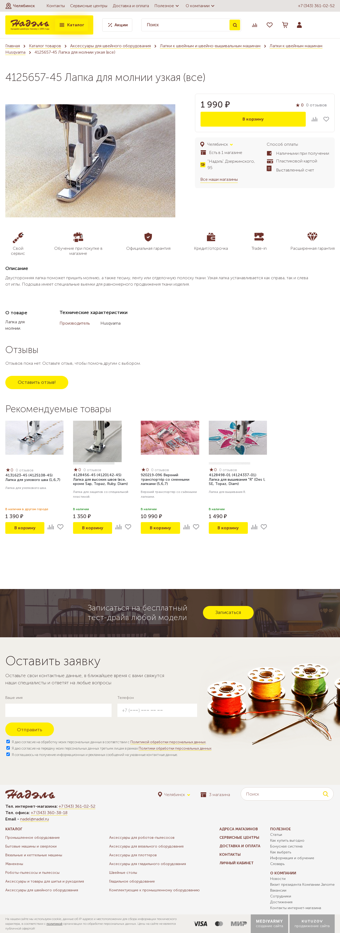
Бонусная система (286, 846)
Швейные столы (123, 872)
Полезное (167, 6)
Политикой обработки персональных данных (168, 742)
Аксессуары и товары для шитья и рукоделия (44, 881)
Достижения (281, 902)
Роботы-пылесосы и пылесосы (32, 872)
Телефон (125, 697)
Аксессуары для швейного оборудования (110, 45)
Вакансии (278, 890)
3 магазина (215, 794)
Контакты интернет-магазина (295, 908)
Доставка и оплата (131, 5)
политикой (54, 924)
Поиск (235, 25)
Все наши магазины (219, 179)
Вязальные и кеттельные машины (33, 855)
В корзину (253, 119)
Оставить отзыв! (37, 382)
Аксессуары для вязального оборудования (146, 846)
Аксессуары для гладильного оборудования (147, 864)
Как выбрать (280, 852)
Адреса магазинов (238, 829)
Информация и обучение (292, 858)
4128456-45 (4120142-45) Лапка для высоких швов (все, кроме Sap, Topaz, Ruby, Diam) (100, 479)
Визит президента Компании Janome (302, 884)
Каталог (71, 25)
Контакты (55, 5)
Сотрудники (280, 896)
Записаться (228, 612)
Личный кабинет (236, 863)
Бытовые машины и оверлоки (31, 846)
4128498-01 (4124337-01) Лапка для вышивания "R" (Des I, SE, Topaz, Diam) (237, 479)
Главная (12, 45)
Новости (278, 878)
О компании (201, 6)
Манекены (14, 864)
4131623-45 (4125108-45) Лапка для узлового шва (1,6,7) (32, 477)
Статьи (276, 834)
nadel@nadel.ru (34, 819)
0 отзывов (316, 105)
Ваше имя (14, 697)
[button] (20, 6)
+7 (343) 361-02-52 (316, 5)
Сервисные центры (88, 5)
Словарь (277, 864)
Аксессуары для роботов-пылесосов (142, 837)
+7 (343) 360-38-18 (49, 812)
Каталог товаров (45, 45)
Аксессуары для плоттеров (133, 855)
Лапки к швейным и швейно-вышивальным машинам (210, 45)
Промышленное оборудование (32, 837)
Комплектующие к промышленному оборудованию (154, 890)
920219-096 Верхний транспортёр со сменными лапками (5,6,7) (165, 479)
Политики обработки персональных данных (175, 748)
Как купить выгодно (287, 840)
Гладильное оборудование (132, 881)
